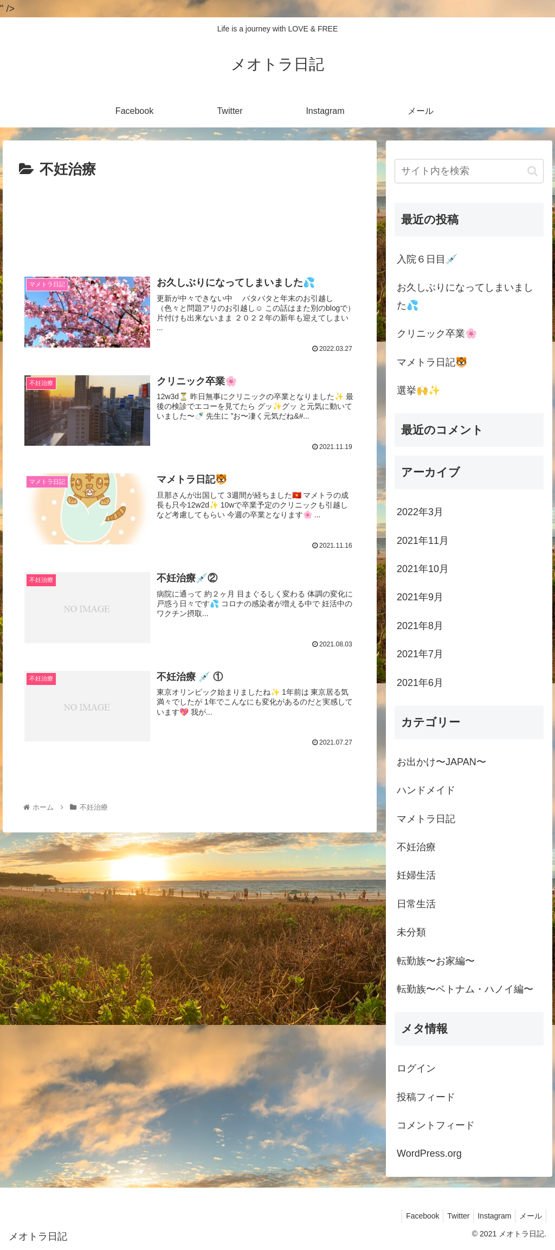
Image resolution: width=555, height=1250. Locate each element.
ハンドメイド (426, 790)
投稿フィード (426, 1097)
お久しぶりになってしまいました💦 (465, 296)
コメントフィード (436, 1125)
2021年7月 (420, 654)
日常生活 (416, 904)
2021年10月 (423, 568)
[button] (532, 171)
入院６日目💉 (427, 259)
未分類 (411, 932)
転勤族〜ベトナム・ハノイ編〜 (465, 989)
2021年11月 (423, 540)
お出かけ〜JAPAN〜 (441, 762)
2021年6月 (420, 682)
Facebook (410, 1215)
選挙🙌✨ (418, 390)
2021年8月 (420, 625)
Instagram (489, 1215)
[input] (469, 171)
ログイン (416, 1068)
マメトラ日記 (426, 818)
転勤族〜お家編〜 (436, 961)
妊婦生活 (416, 875)
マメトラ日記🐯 (432, 362)
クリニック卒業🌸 (437, 333)
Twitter (450, 1215)
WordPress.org (429, 1153)
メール (529, 1215)
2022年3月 (420, 512)
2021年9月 (420, 597)
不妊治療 (416, 847)
